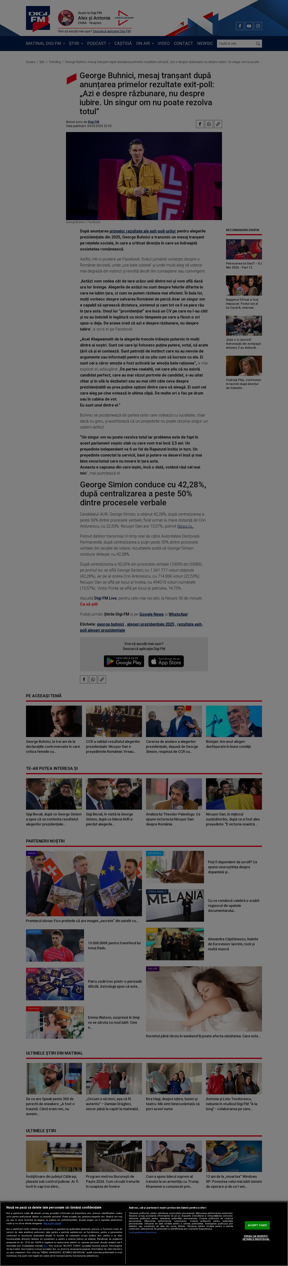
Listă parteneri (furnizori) (142, 1232)
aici (45, 1245)
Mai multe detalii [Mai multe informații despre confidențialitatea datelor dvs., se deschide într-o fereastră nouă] (52, 1223)
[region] (144, 1234)
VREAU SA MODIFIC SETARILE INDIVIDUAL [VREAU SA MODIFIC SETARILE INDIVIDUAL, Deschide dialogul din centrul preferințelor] (256, 1238)
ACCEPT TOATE (257, 1225)
